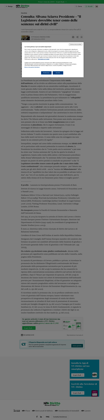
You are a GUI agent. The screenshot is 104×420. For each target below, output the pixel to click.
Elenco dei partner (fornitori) (32, 67)
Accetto (58, 72)
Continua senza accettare (75, 44)
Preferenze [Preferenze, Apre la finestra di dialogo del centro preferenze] (46, 72)
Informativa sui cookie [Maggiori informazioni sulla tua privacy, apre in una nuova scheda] (43, 59)
